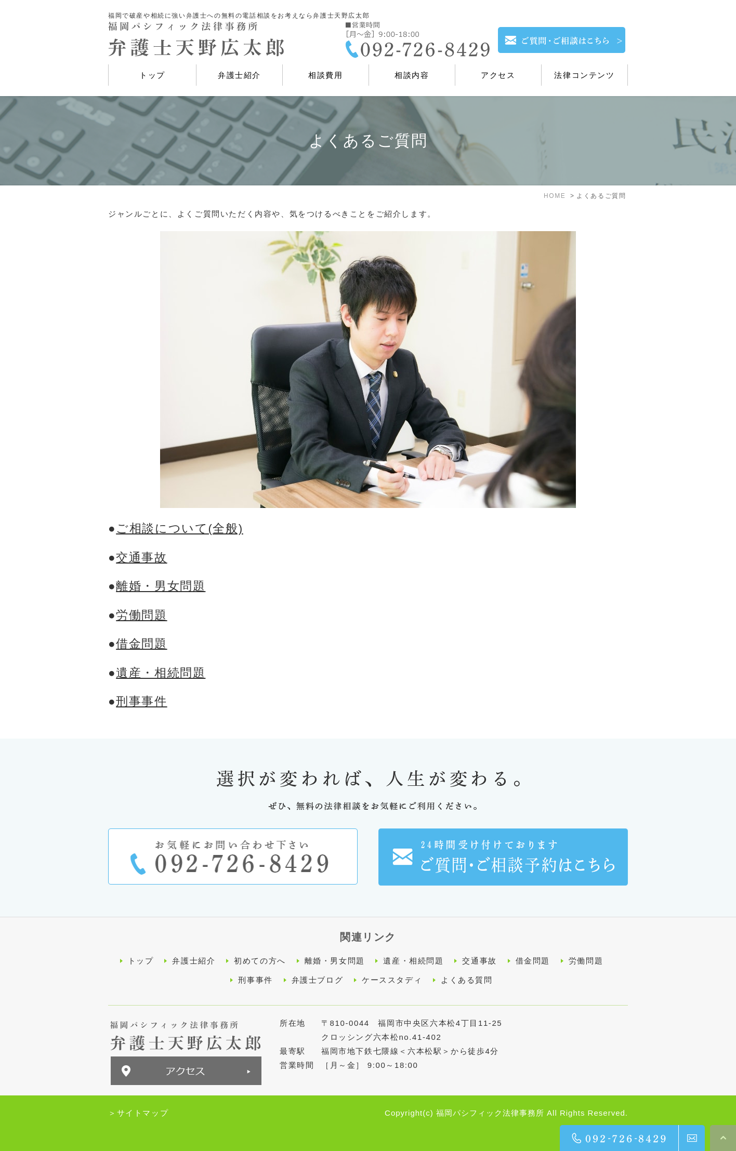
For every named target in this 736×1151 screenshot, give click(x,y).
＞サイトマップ (138, 1112)
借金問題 (141, 643)
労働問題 (141, 615)
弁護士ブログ (318, 979)
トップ (141, 960)
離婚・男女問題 (160, 586)
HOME (555, 195)
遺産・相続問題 (160, 672)
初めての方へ (260, 960)
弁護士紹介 (193, 960)
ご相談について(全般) (179, 528)
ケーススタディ (392, 979)
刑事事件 (141, 701)
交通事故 (141, 557)
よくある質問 (467, 979)
